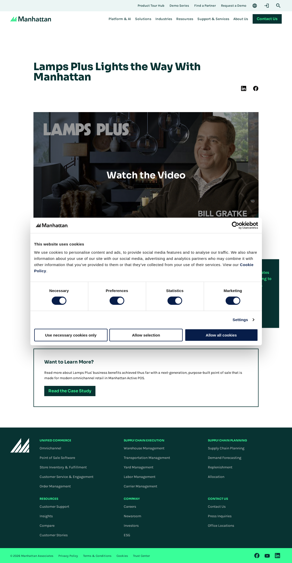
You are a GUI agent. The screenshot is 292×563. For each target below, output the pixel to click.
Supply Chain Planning (226, 448)
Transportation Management (147, 458)
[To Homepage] (19, 445)
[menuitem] (120, 19)
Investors (131, 525)
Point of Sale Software (57, 458)
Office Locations (221, 525)
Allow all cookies (221, 335)
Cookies (122, 556)
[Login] (266, 5)
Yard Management (138, 467)
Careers (130, 506)
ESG (127, 535)
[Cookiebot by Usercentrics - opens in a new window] (235, 225)
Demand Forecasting (224, 458)
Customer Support (54, 506)
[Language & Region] (254, 5)
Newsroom (132, 516)
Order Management (55, 486)
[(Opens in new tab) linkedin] (243, 88)
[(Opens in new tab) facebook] (256, 88)
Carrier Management (140, 486)
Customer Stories (54, 535)
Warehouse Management (144, 448)
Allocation (216, 477)
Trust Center (141, 556)
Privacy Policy (68, 556)
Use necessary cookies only (70, 335)
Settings (240, 319)
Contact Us (217, 506)
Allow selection (146, 335)
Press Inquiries (220, 516)
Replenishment (220, 467)
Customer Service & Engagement (66, 477)
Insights (46, 516)
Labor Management (139, 477)
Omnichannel (50, 448)
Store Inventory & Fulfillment (63, 467)
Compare (47, 525)
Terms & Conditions (97, 556)
